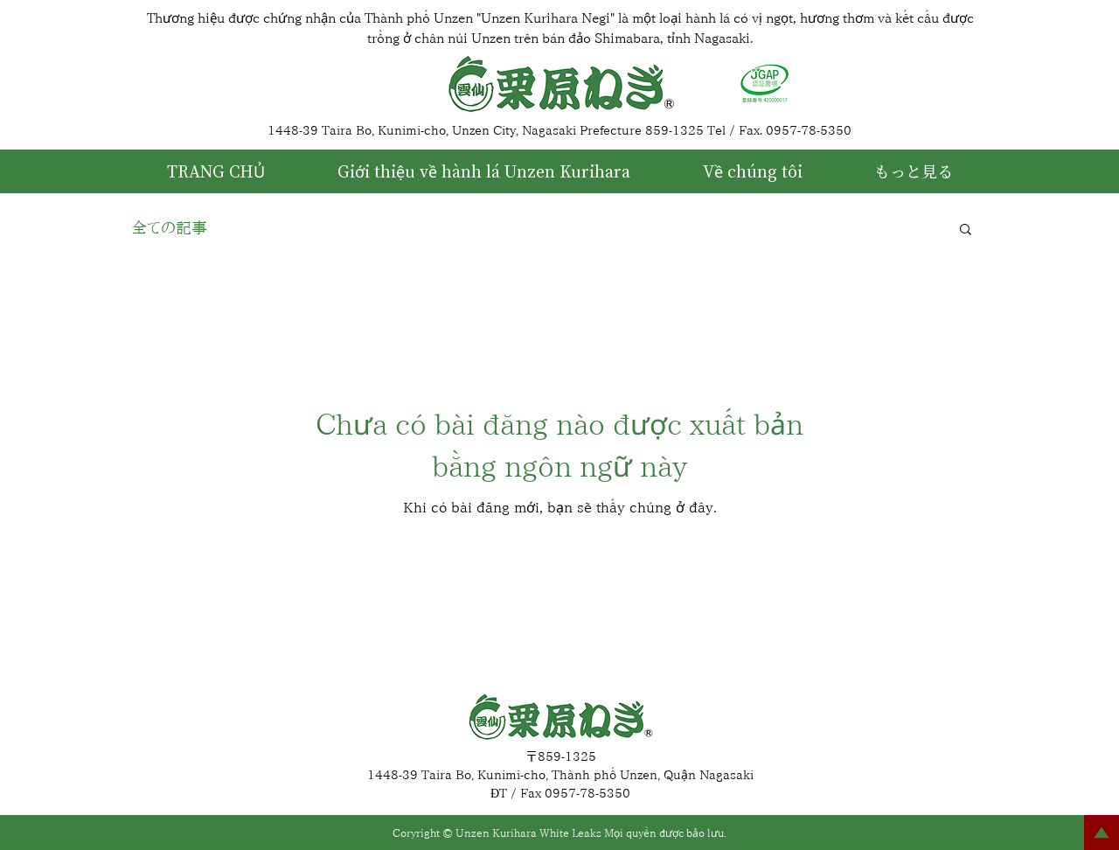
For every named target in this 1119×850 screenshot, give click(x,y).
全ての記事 (169, 227)
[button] (965, 230)
